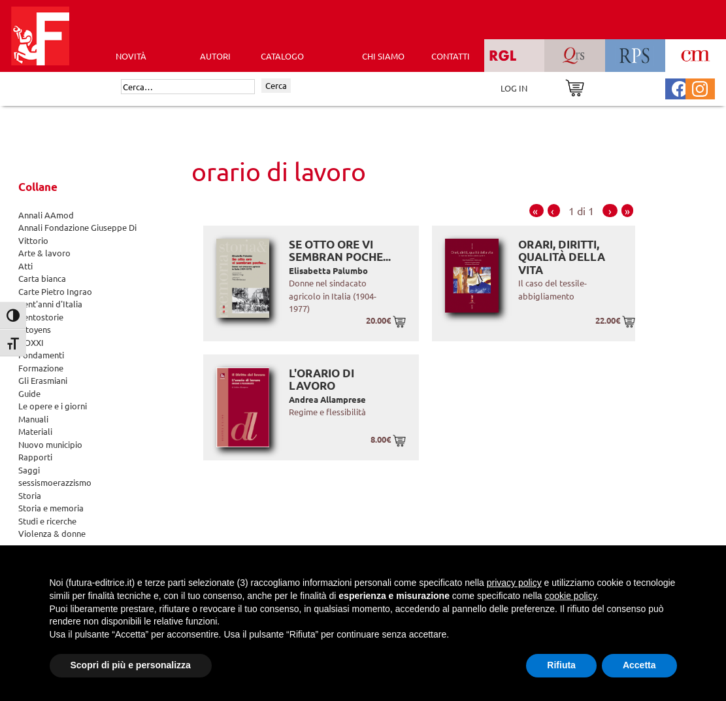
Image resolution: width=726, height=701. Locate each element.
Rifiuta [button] (561, 665)
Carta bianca (42, 278)
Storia (29, 495)
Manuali (33, 418)
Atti (25, 265)
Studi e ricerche (47, 520)
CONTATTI (450, 55)
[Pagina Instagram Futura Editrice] (700, 87)
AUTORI (215, 55)
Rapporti (35, 456)
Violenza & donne (52, 533)
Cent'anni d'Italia (50, 303)
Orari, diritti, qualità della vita (561, 257)
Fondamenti (41, 354)
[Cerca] (188, 87)
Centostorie (40, 316)
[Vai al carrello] (574, 86)
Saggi (29, 469)
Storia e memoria (51, 507)
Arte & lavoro (44, 252)
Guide (29, 393)
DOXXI (31, 342)
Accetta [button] (639, 665)
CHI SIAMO (383, 55)
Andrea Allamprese (327, 399)
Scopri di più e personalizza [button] (131, 665)
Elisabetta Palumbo (328, 270)
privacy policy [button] (514, 582)
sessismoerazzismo (54, 482)
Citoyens (34, 329)
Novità (131, 55)
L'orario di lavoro (321, 379)
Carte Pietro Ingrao (55, 291)
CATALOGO (282, 55)
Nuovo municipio (50, 444)
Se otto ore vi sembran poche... (340, 250)
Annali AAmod (46, 214)
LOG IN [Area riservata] (514, 88)
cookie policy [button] (570, 595)
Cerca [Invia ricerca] (276, 85)
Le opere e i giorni (52, 405)
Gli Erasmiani (42, 380)
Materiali (35, 431)
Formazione (40, 367)
